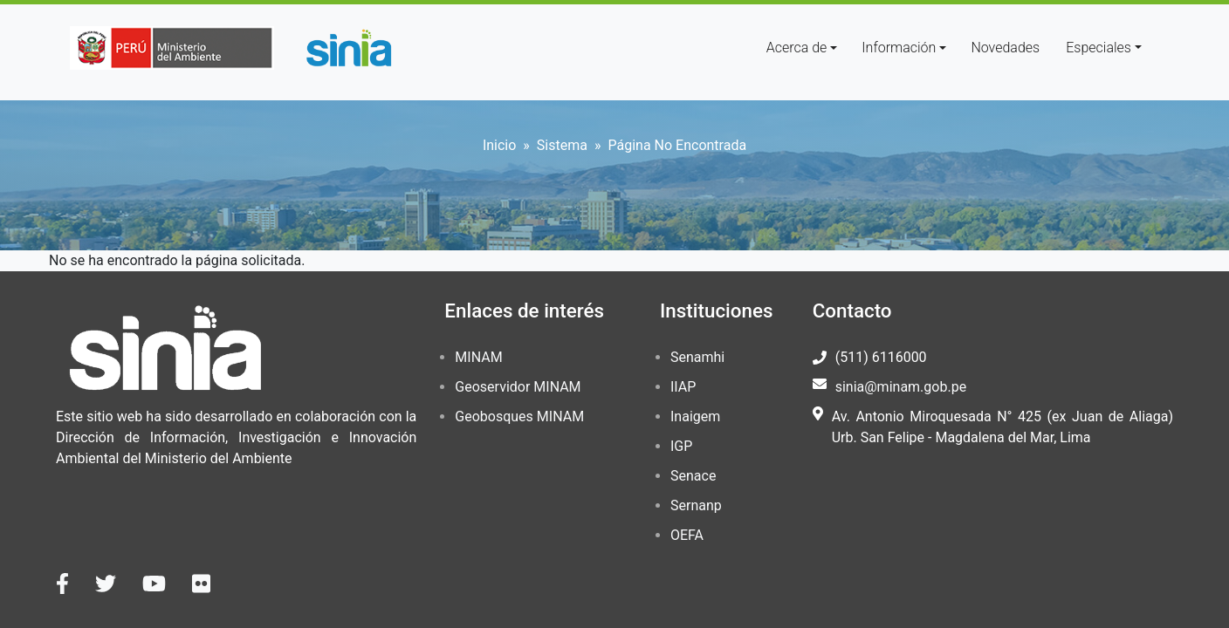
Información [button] (899, 47)
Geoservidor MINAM (517, 387)
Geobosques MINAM (519, 416)
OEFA (687, 535)
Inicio (499, 145)
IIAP (683, 387)
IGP (681, 446)
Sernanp (696, 505)
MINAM (478, 357)
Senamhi (697, 357)
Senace (693, 476)
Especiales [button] (1098, 47)
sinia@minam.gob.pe (900, 387)
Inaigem (695, 416)
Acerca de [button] (796, 47)
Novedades (1005, 47)
